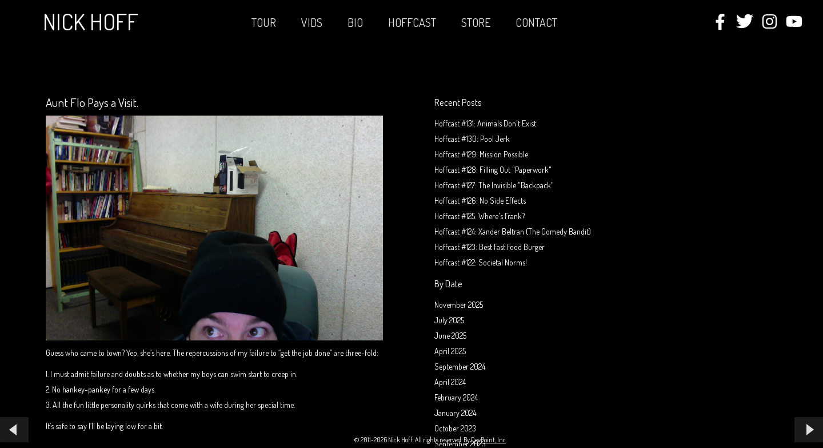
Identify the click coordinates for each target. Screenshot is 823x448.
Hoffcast (412, 22)
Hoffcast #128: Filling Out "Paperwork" (493, 170)
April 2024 (450, 382)
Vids (311, 22)
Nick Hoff (90, 21)
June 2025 (450, 335)
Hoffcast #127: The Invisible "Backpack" (494, 185)
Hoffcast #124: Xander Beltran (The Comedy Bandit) (512, 231)
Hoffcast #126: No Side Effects (480, 200)
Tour (263, 22)
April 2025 (450, 351)
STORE (475, 22)
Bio (355, 22)
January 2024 (455, 413)
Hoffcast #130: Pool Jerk (472, 139)
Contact (536, 22)
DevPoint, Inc (488, 439)
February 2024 (456, 397)
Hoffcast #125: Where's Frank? (479, 216)
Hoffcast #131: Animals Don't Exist (485, 123)
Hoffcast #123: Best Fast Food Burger (489, 247)
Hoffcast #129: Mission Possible (481, 154)
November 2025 (458, 305)
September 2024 (459, 366)
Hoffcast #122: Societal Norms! (480, 262)
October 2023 (455, 428)
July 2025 (449, 320)
